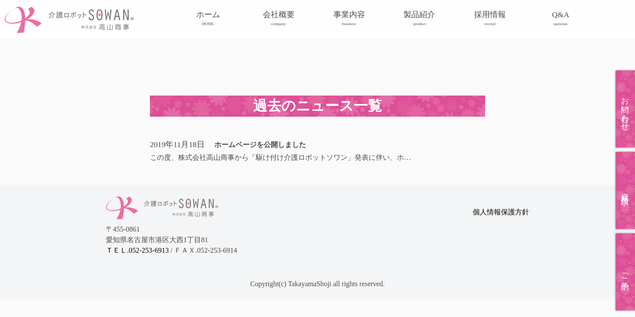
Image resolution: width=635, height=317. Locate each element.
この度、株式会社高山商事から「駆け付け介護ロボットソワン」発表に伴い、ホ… (280, 157)
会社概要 (279, 18)
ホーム (208, 18)
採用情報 (490, 18)
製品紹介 (419, 18)
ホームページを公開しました (260, 144)
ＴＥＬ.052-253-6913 (138, 250)
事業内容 (349, 18)
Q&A (560, 18)
